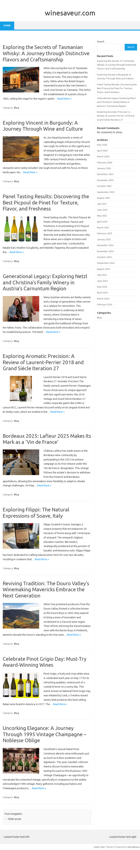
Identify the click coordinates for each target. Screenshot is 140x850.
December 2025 (105, 174)
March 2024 (103, 298)
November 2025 (105, 180)
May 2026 (102, 144)
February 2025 (104, 233)
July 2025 (102, 203)
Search (100, 41)
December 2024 (105, 245)
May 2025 (102, 215)
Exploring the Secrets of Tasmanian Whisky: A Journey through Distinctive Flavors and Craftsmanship (46, 53)
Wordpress (134, 847)
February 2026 (104, 162)
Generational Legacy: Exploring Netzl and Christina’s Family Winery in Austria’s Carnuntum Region (45, 282)
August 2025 (103, 198)
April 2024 (102, 292)
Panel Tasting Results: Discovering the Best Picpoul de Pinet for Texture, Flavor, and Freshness (46, 202)
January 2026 (104, 168)
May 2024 (102, 286)
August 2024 (103, 269)
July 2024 (102, 275)
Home (7, 25)
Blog (16, 107)
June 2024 (102, 281)
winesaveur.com (70, 13)
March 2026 (103, 156)
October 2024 (104, 257)
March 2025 (103, 227)
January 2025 (104, 239)
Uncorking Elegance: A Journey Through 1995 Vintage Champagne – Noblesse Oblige (44, 734)
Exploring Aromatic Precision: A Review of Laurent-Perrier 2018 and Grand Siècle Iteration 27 (43, 362)
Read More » (64, 98)
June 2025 (102, 209)
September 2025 (105, 192)
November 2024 (105, 251)
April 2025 (102, 221)
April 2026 (102, 150)
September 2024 (105, 263)
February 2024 (104, 304)
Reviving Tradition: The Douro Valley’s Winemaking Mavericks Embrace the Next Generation (46, 589)
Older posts (13, 818)
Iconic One (99, 847)
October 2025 (104, 186)
